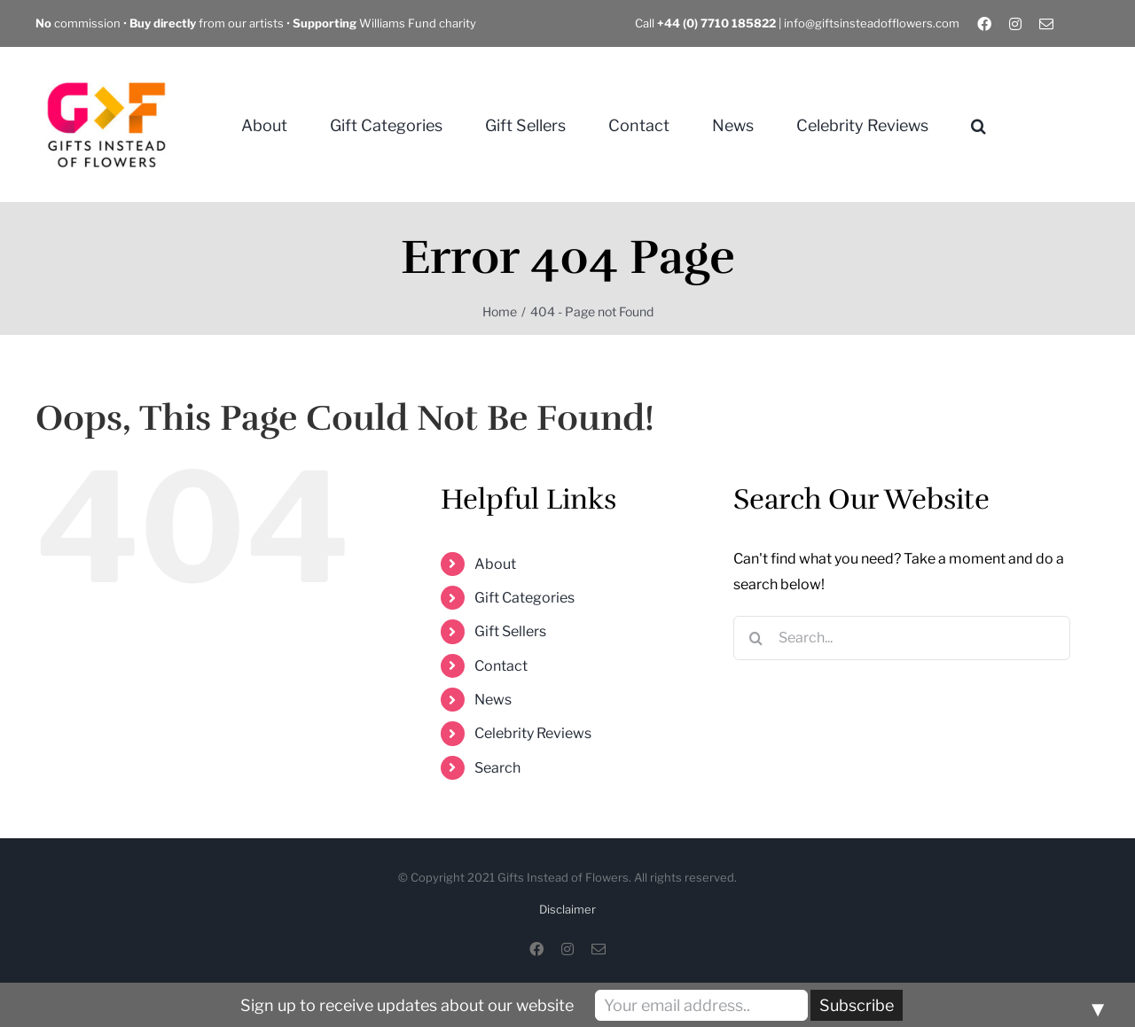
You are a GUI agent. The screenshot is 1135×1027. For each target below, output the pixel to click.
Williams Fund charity (384, 23)
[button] (978, 124)
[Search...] (901, 638)
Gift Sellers (510, 631)
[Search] (755, 638)
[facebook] (984, 24)
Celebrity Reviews (532, 733)
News (493, 699)
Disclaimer (567, 909)
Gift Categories (524, 597)
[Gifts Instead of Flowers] (106, 60)
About (495, 564)
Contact (501, 665)
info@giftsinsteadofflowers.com (871, 23)
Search (497, 767)
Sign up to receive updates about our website (407, 1005)
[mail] (1046, 24)
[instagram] (1015, 24)
